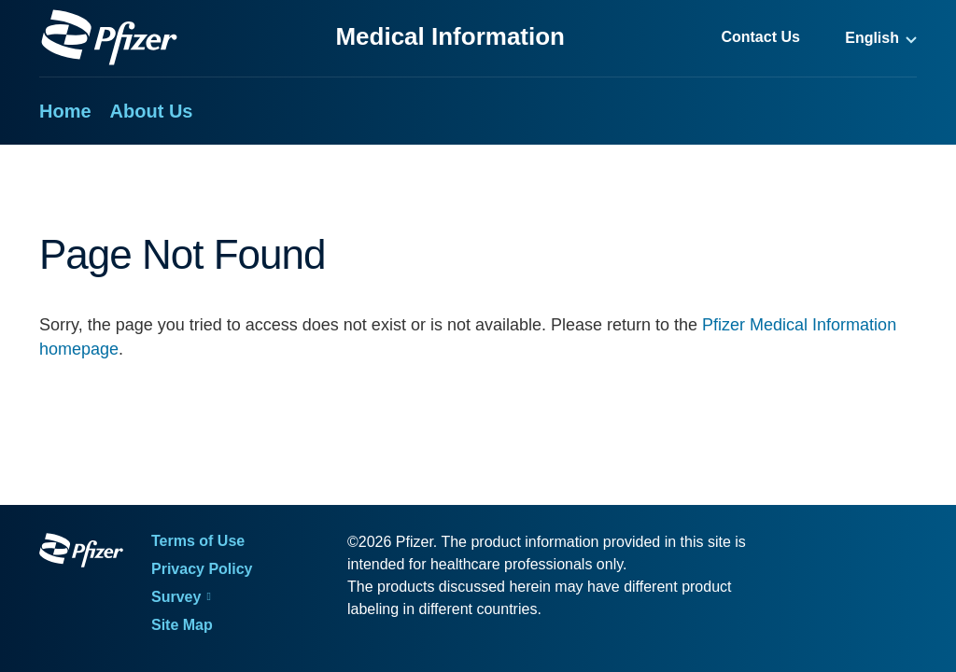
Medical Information (450, 36)
